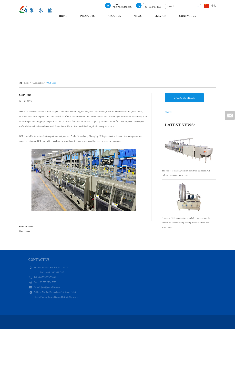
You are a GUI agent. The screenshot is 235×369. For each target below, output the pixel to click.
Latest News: (180, 127)
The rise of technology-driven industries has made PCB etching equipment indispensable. (187, 175)
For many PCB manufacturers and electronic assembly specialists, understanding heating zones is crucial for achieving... (187, 226)
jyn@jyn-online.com (122, 7)
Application (38, 83)
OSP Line (52, 83)
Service (160, 15)
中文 (213, 5)
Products (87, 15)
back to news (184, 98)
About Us (114, 15)
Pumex (31, 226)
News (138, 15)
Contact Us (187, 15)
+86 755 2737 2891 (152, 7)
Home (63, 15)
